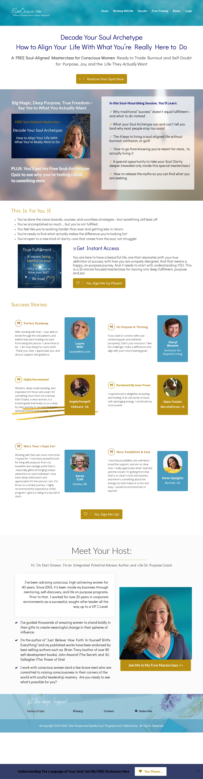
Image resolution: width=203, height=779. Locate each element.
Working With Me (123, 11)
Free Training (160, 11)
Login (188, 11)
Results (142, 11)
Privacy (78, 711)
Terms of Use (35, 711)
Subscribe (143, 711)
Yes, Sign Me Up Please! (99, 283)
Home (104, 11)
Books (176, 11)
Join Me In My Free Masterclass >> (155, 665)
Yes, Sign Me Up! (101, 514)
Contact (109, 711)
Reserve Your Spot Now (101, 79)
